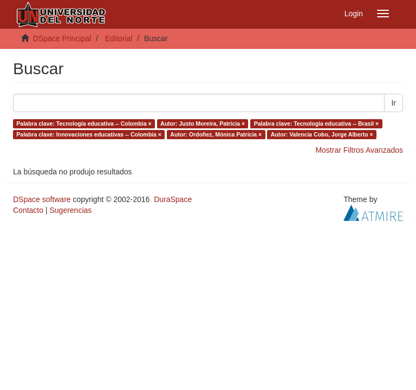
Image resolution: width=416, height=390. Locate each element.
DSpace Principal (62, 38)
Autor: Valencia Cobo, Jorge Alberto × (322, 134)
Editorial (119, 38)
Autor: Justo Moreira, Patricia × (202, 123)
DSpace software (42, 199)
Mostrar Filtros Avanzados (359, 150)
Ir (393, 103)
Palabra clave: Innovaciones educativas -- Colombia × (88, 134)
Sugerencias (70, 210)
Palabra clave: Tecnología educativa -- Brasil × (316, 123)
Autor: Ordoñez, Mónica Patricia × (216, 134)
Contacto (28, 210)
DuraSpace (173, 199)
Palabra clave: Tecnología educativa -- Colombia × (83, 123)
